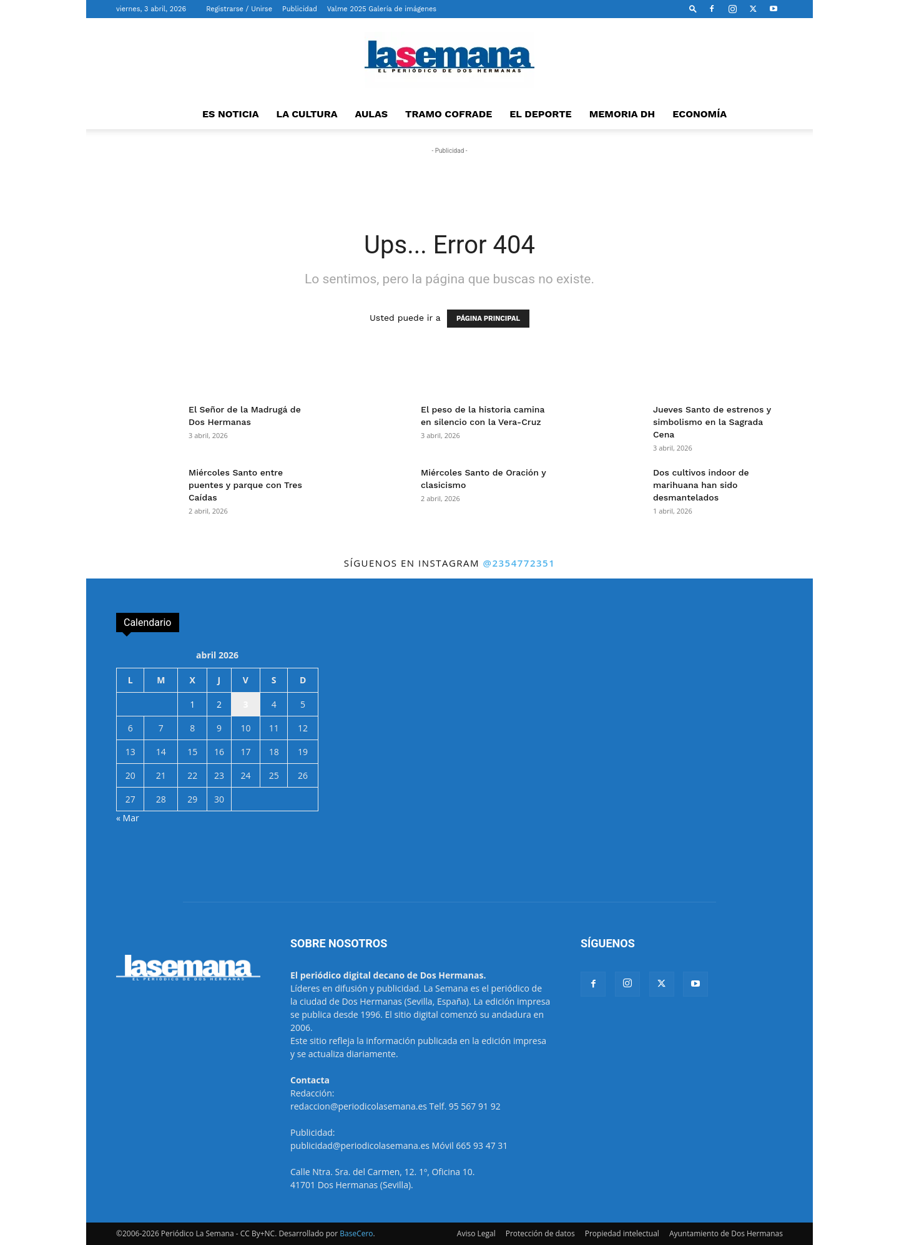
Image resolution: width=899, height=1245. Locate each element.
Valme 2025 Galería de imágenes (381, 9)
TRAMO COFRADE (448, 114)
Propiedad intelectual (622, 1233)
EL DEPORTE (540, 114)
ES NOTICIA (230, 114)
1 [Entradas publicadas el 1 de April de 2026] (192, 704)
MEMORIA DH (622, 114)
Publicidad (299, 9)
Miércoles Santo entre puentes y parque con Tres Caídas (245, 484)
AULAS (371, 114)
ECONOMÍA (699, 114)
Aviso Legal (476, 1233)
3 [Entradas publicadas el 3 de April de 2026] (245, 704)
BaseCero (356, 1233)
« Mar (127, 818)
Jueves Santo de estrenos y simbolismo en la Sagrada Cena (712, 421)
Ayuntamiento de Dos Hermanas (726, 1233)
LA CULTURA (307, 114)
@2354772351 (519, 563)
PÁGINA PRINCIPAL (488, 319)
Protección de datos (540, 1233)
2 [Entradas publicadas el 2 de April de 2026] (219, 704)
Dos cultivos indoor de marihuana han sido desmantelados (701, 484)
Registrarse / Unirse (239, 9)
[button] (693, 8)
